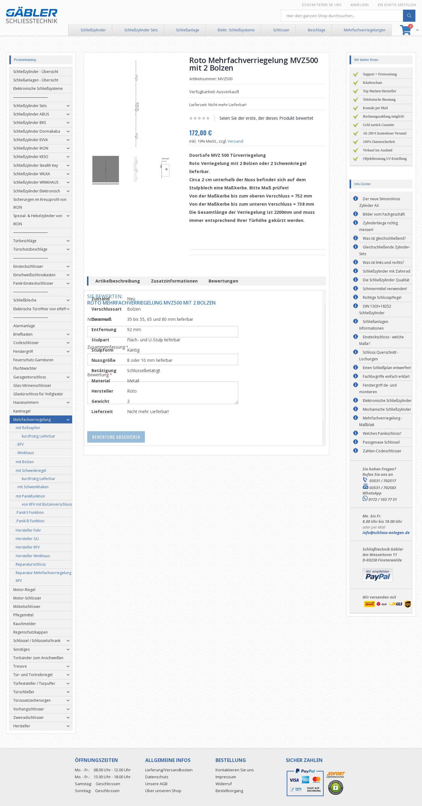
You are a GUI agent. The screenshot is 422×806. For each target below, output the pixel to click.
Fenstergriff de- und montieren (378, 388)
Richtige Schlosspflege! (382, 297)
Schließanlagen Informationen (373, 325)
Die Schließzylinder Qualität (386, 280)
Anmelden (359, 4)
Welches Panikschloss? (382, 433)
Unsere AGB (156, 783)
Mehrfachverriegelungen (364, 30)
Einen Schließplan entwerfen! (387, 367)
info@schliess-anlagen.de (386, 532)
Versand (240, 141)
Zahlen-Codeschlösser (382, 451)
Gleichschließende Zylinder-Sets (384, 250)
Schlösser (281, 30)
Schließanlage (187, 30)
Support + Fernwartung (380, 74)
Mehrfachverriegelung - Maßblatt (380, 421)
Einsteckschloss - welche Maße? (381, 340)
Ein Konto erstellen (397, 4)
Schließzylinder (93, 30)
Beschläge (316, 30)
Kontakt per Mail (375, 108)
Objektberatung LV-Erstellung (385, 158)
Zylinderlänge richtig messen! (378, 226)
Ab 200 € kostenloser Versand (384, 133)
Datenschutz (156, 776)
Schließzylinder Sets (141, 30)
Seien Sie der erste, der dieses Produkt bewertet (271, 118)
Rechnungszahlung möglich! (383, 116)
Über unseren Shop (163, 790)
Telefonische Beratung (379, 99)
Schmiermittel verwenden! (385, 288)
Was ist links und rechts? (383, 262)
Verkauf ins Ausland (377, 150)
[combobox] (348, 16)
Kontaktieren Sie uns (321, 4)
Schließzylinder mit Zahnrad (386, 271)
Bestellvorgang (229, 790)
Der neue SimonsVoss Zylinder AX (379, 202)
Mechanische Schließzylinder (387, 409)
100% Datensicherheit (379, 142)
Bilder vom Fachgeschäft (384, 214)
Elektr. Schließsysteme (236, 30)
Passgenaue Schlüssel (381, 442)
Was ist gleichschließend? (384, 238)
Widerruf (224, 783)
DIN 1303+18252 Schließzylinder (375, 309)
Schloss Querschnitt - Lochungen (378, 356)
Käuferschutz (372, 83)
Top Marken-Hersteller (379, 91)
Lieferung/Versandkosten (169, 770)
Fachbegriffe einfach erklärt (386, 376)
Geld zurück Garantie (378, 125)
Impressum (226, 776)
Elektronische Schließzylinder (387, 400)
